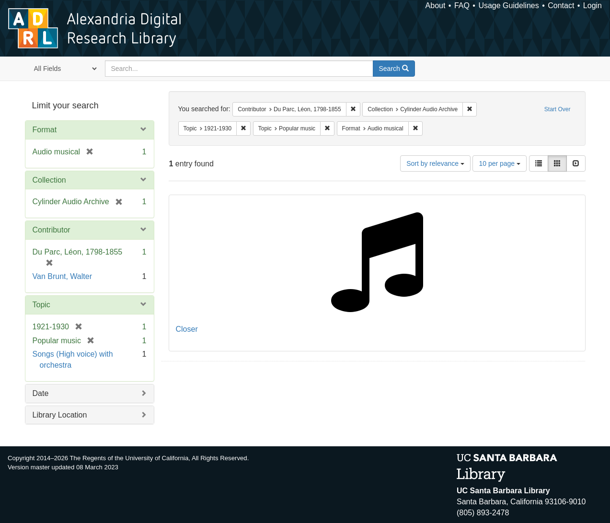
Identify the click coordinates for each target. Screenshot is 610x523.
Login (592, 5)
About (436, 5)
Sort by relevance (435, 163)
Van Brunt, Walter (62, 276)
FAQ (462, 5)
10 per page (499, 163)
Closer (187, 329)
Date (41, 393)
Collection (49, 180)
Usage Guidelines (508, 5)
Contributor (51, 230)
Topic (41, 305)
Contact (561, 5)
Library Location (60, 415)
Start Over (557, 109)
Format (45, 130)
